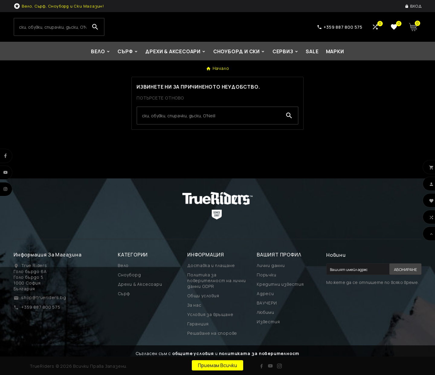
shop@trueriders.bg (43, 297)
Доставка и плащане (211, 265)
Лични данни (271, 265)
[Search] (50, 26)
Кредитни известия (280, 284)
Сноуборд (129, 275)
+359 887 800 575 (40, 307)
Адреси (265, 293)
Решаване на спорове (212, 333)
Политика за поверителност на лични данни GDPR (216, 280)
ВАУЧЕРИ (267, 303)
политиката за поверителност (259, 353)
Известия (268, 321)
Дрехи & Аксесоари (140, 284)
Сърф (124, 293)
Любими (265, 312)
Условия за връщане (210, 314)
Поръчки (266, 275)
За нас (194, 305)
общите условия (193, 353)
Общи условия (203, 295)
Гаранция (197, 324)
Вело (123, 265)
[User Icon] (413, 6)
